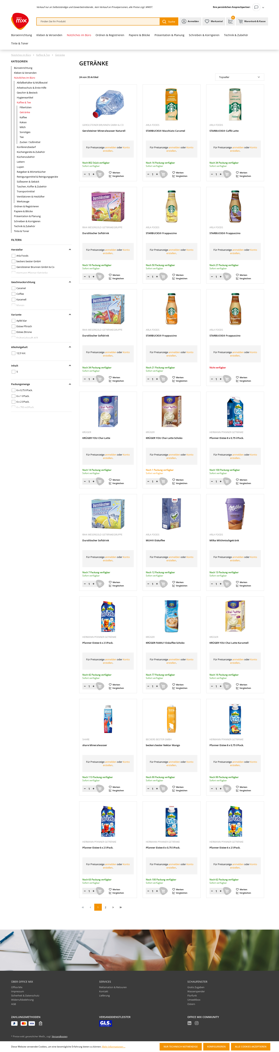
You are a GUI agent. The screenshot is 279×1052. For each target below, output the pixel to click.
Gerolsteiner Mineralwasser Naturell (103, 130)
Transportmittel (26, 191)
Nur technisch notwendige (181, 1046)
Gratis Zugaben (195, 987)
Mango (20, 305)
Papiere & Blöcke (23, 211)
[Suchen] (169, 21)
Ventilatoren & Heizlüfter (31, 196)
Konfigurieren (216, 1046)
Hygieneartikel (25, 97)
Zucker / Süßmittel (30, 142)
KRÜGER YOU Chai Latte (96, 438)
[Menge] (89, 174)
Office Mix (16, 987)
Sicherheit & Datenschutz (25, 995)
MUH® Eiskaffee (155, 540)
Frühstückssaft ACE (27, 338)
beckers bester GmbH (28, 261)
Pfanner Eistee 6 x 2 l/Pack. (97, 642)
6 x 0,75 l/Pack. (24, 390)
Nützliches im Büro (24, 77)
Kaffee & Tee (24, 102)
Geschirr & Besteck (27, 92)
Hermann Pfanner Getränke (32, 273)
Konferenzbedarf (26, 147)
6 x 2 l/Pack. (22, 401)
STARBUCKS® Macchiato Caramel (165, 130)
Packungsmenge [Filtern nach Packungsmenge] (41, 384)
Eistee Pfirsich (24, 326)
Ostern (191, 1004)
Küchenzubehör (26, 157)
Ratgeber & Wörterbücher (31, 171)
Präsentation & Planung (27, 216)
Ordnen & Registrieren (26, 206)
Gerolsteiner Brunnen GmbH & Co (35, 267)
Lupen (20, 167)
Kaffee (23, 117)
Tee (22, 137)
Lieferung (104, 995)
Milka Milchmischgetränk (224, 540)
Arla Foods (22, 255)
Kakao (23, 122)
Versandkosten (59, 1036)
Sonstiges (25, 132)
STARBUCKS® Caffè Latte (224, 130)
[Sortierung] (239, 77)
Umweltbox (193, 999)
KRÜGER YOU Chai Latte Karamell (229, 642)
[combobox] (98, 21)
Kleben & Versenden (25, 72)
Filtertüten (26, 107)
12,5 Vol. (21, 353)
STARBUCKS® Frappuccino (161, 233)
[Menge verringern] (84, 174)
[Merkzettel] (213, 21)
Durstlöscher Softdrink (95, 233)
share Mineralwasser (94, 745)
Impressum (17, 991)
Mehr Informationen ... (113, 1046)
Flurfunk (192, 995)
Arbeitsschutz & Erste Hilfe (31, 87)
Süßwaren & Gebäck (28, 181)
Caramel (21, 288)
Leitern (21, 161)
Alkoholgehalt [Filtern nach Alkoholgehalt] (41, 347)
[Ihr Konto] (259, 7)
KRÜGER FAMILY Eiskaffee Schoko (165, 642)
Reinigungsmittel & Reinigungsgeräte (37, 176)
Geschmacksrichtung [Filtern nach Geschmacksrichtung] (41, 282)
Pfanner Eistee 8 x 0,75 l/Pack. (226, 438)
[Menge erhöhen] (93, 174)
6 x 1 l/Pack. (22, 396)
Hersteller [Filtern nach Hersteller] (41, 249)
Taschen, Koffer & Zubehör (32, 186)
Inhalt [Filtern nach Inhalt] (41, 365)
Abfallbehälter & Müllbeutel (32, 82)
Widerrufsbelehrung (22, 999)
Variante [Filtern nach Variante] (41, 314)
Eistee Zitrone (24, 332)
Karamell (21, 299)
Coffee (20, 293)
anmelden (110, 147)
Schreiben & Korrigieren (27, 221)
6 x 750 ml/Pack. (25, 407)
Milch (23, 127)
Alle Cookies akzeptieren (250, 1046)
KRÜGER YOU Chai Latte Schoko (164, 438)
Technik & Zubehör (24, 226)
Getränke (25, 112)
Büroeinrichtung (23, 68)
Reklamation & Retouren (113, 987)
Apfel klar (21, 320)
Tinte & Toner (21, 231)
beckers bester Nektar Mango (163, 745)
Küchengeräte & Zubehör (31, 152)
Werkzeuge (23, 201)
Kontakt (103, 991)
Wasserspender (196, 991)
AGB (13, 1004)
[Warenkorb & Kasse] (252, 21)
